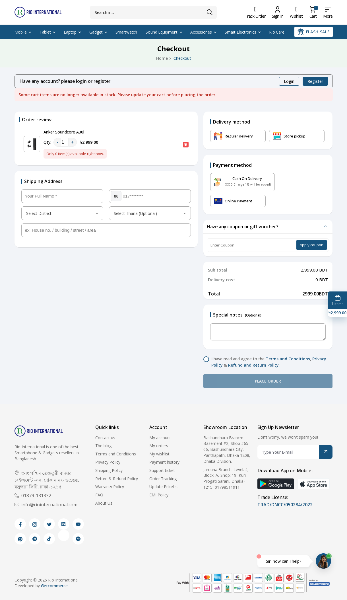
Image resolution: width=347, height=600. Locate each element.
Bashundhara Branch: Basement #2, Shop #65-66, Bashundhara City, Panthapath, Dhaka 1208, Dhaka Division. (226, 449)
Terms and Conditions (288, 358)
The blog (103, 445)
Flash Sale (313, 31)
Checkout (182, 58)
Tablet (45, 32)
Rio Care (276, 32)
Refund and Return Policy (253, 365)
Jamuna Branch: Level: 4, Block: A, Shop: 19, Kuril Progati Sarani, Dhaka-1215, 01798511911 (226, 478)
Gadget (95, 32)
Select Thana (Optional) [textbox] (135, 213)
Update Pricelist (163, 486)
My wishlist (159, 454)
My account (160, 437)
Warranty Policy (109, 486)
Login (289, 81)
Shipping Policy (109, 470)
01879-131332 (33, 495)
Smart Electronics (240, 32)
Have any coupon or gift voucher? (242, 226)
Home (162, 58)
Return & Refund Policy (116, 478)
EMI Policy (158, 495)
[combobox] (62, 213)
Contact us (105, 437)
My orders (158, 445)
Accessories (201, 32)
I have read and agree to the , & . (268, 362)
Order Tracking (163, 478)
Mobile (21, 32)
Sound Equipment (161, 32)
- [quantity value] (57, 142)
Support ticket (162, 470)
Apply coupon (311, 244)
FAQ (99, 495)
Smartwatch (126, 32)
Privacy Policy (107, 462)
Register (315, 81)
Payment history (164, 462)
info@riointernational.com (46, 505)
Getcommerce (54, 585)
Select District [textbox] (38, 213)
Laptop (70, 32)
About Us (103, 503)
